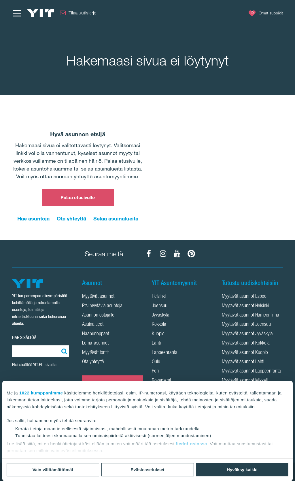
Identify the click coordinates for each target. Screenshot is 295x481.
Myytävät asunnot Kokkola (246, 343)
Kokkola (159, 324)
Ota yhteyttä (72, 218)
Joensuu (159, 306)
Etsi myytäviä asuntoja (102, 306)
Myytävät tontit (95, 352)
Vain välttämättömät (53, 469)
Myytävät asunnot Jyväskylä (247, 334)
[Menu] (16, 13)
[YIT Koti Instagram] (163, 253)
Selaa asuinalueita (115, 218)
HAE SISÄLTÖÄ (24, 337)
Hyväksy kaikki (242, 469)
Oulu (156, 362)
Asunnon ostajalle (98, 315)
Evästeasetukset (147, 469)
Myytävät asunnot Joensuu (246, 324)
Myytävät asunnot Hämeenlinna (250, 315)
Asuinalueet (92, 324)
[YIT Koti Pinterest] (191, 253)
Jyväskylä (160, 315)
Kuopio (158, 334)
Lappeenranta (164, 352)
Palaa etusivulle (77, 197)
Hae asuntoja (33, 218)
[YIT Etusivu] (40, 13)
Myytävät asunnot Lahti (243, 362)
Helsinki (159, 296)
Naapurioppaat (95, 334)
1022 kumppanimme (41, 392)
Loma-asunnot (95, 343)
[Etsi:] (63, 351)
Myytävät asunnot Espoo (244, 296)
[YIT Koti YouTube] (177, 253)
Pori (155, 371)
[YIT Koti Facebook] (149, 253)
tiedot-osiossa (191, 443)
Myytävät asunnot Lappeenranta (251, 371)
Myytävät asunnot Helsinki (245, 306)
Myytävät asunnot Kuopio (245, 352)
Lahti (156, 343)
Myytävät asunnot (98, 296)
